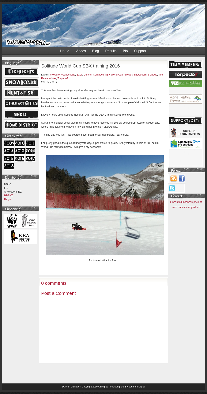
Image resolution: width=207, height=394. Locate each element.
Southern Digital (136, 386)
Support (140, 51)
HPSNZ (8, 195)
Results (110, 51)
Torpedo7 (62, 78)
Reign (7, 199)
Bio (125, 51)
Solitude (152, 74)
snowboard (140, 74)
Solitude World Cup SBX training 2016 (80, 66)
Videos (81, 51)
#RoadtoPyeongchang (62, 74)
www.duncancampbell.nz (186, 207)
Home (64, 51)
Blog (95, 51)
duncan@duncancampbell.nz (186, 202)
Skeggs (128, 74)
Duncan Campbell (94, 74)
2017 (79, 74)
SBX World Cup (114, 74)
